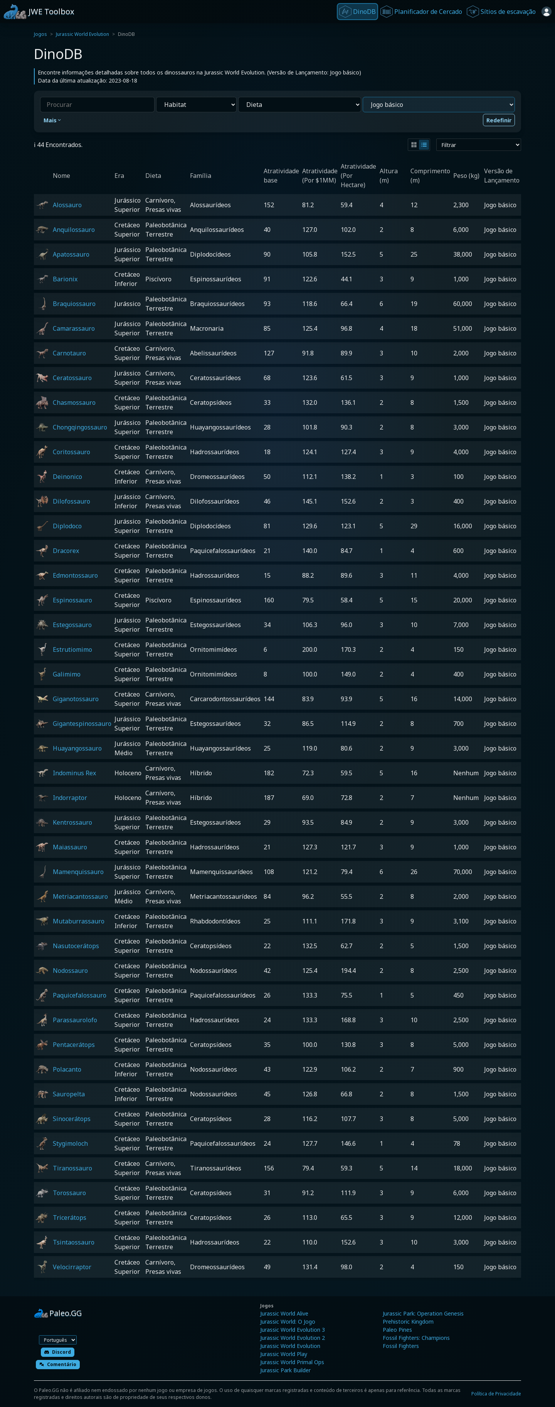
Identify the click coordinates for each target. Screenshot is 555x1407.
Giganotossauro (76, 699)
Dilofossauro (71, 501)
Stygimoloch (70, 1143)
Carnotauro (69, 353)
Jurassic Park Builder (285, 1370)
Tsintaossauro (73, 1242)
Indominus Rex (74, 773)
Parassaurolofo (75, 1020)
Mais (53, 120)
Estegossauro (72, 625)
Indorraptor (70, 797)
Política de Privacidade (496, 1393)
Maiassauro (70, 847)
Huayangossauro (77, 748)
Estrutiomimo (72, 649)
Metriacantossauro (80, 896)
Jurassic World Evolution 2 (292, 1337)
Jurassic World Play (283, 1354)
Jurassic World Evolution (82, 34)
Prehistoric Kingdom (408, 1321)
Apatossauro (71, 254)
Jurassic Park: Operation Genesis (423, 1313)
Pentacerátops (74, 1044)
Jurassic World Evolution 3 (292, 1329)
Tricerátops (69, 1217)
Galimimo (67, 674)
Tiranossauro (72, 1168)
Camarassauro (74, 328)
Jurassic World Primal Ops (292, 1362)
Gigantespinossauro (82, 723)
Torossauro (69, 1193)
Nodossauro (70, 970)
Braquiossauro (74, 303)
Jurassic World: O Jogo (287, 1321)
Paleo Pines (397, 1329)
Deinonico (67, 476)
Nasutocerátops (76, 946)
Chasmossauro (74, 402)
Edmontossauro (75, 575)
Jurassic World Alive (284, 1313)
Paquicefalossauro (79, 995)
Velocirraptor (72, 1267)
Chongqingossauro (80, 427)
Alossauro (67, 205)
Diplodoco (67, 526)
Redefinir (498, 120)
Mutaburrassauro (78, 921)
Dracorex (66, 550)
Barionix (65, 279)
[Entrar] (546, 11)
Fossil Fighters (401, 1346)
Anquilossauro (74, 229)
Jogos (40, 34)
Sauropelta (69, 1094)
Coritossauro (71, 452)
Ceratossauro (72, 378)
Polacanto (67, 1069)
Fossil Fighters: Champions (416, 1337)
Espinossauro (72, 600)
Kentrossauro (72, 822)
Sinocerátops (72, 1118)
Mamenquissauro (78, 872)
